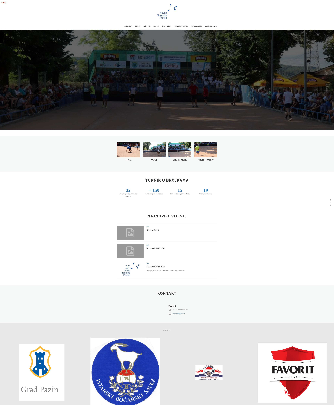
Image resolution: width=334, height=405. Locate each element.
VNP (148, 233)
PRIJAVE (154, 163)
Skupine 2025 (153, 236)
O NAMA (128, 163)
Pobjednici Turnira (181, 26)
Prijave (156, 26)
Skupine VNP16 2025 (156, 254)
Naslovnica (128, 26)
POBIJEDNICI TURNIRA (206, 163)
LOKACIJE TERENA (180, 163)
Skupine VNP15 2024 (156, 272)
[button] (164, 133)
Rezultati (146, 26)
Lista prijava (166, 26)
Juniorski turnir (211, 26)
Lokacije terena (196, 26)
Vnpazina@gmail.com (178, 315)
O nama (137, 26)
